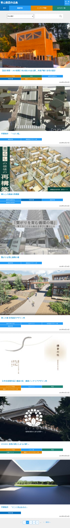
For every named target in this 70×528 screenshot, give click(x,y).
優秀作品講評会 (52, 76)
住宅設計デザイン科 (52, 323)
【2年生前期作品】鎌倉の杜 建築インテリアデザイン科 (24, 381)
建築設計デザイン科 (31, 139)
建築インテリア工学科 (31, 78)
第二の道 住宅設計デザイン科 (13, 318)
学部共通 (10, 78)
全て (4, 8)
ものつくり (31, 323)
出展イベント (10, 452)
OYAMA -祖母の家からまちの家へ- (15, 444)
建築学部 (20, 8)
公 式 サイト (67, 2)
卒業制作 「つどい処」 (11, 134)
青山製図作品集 (9, 2)
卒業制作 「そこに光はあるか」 (14, 507)
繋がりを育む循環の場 (10, 257)
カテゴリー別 (61, 8)
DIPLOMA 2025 (10, 323)
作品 (31, 76)
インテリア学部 (41, 8)
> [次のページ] (43, 522)
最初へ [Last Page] (48, 522)
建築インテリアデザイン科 (10, 389)
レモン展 (31, 449)
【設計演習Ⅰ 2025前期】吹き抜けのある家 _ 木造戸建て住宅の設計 (28, 71)
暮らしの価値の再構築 (10, 194)
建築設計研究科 (10, 202)
